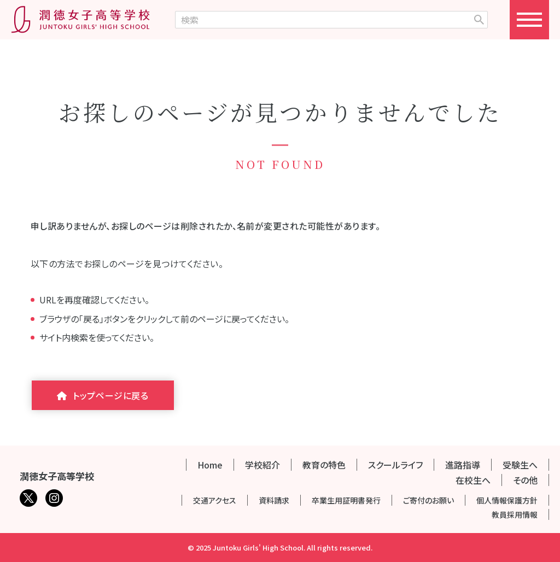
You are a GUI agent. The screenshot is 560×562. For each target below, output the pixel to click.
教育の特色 (324, 465)
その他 (525, 480)
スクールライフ (395, 465)
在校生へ (473, 480)
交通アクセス (214, 500)
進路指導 (462, 465)
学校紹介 (262, 465)
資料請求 (274, 500)
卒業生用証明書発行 (346, 500)
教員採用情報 (515, 514)
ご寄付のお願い (428, 500)
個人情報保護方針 (507, 500)
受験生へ (520, 465)
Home (210, 465)
